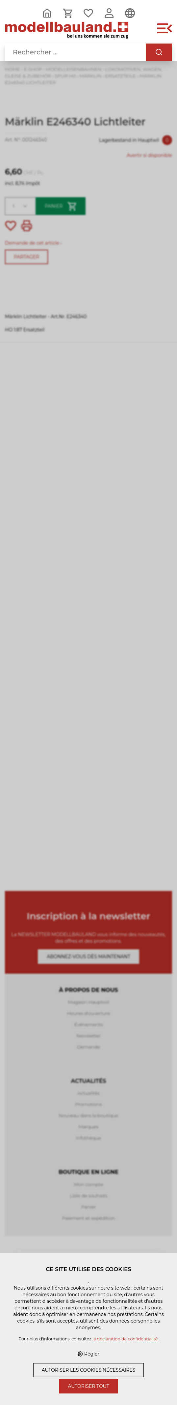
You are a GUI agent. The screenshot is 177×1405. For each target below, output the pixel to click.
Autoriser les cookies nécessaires (89, 1370)
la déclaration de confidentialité (125, 1338)
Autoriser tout (88, 1386)
